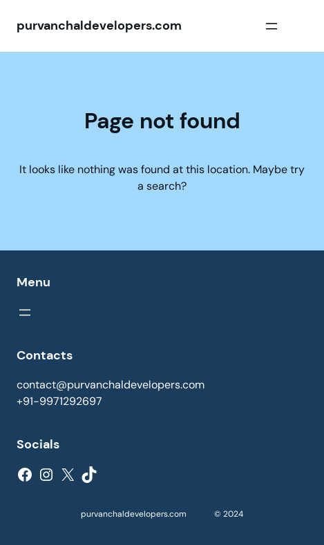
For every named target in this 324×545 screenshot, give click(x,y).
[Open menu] (271, 26)
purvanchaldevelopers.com (99, 25)
